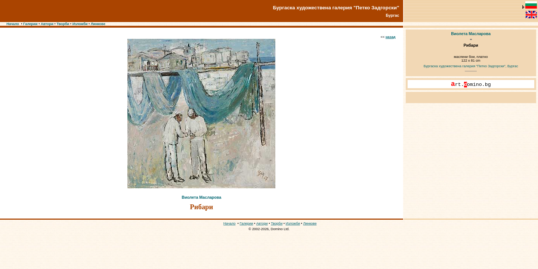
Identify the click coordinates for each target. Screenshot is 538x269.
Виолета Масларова (201, 197)
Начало (12, 24)
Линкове (98, 24)
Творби (62, 24)
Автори (47, 24)
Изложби (80, 24)
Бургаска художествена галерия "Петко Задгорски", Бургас (471, 66)
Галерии (30, 24)
